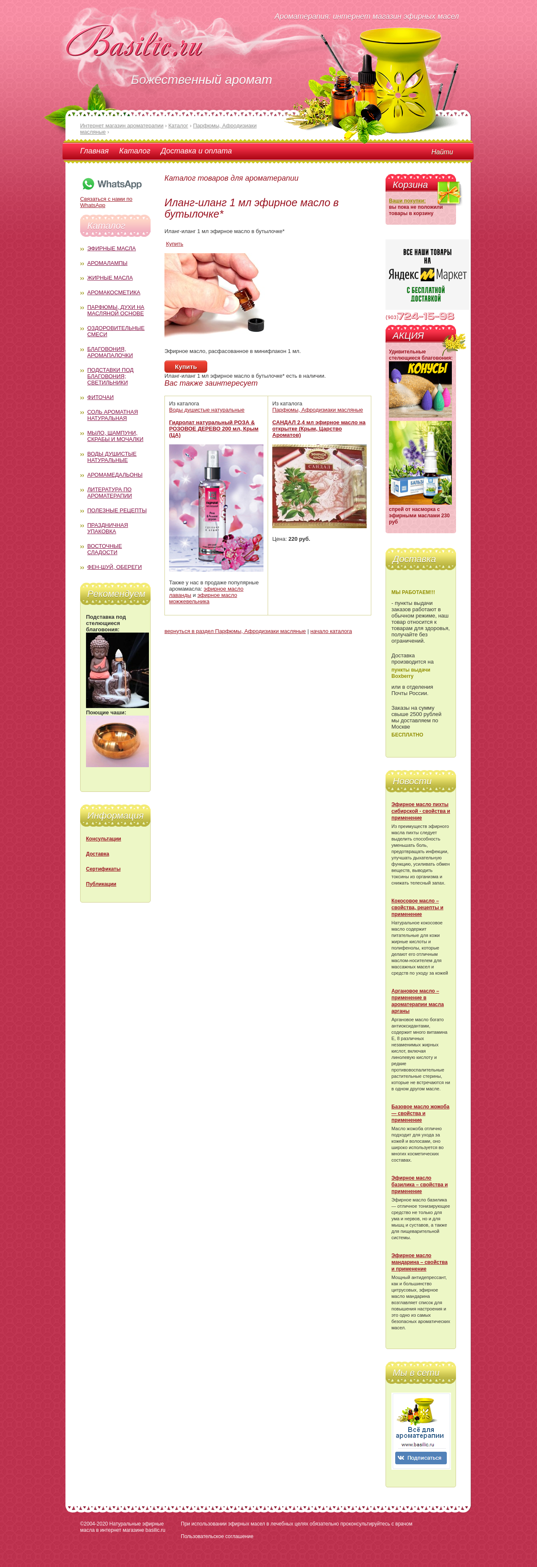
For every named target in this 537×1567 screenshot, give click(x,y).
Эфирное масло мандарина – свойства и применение (419, 1262)
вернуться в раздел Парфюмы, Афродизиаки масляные (235, 631)
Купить (174, 244)
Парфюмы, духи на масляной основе (115, 310)
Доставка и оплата (196, 151)
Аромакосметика (113, 292)
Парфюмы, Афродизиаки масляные (317, 410)
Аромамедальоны (115, 475)
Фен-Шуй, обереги (114, 567)
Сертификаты (103, 869)
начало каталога (331, 631)
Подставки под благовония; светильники (110, 376)
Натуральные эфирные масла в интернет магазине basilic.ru (122, 1527)
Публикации (101, 884)
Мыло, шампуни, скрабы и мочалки (115, 436)
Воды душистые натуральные (112, 457)
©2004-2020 (94, 1524)
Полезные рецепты (117, 510)
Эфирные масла (111, 248)
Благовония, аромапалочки (110, 352)
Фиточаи (100, 397)
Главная (94, 151)
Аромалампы (107, 263)
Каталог (134, 151)
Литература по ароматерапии (109, 492)
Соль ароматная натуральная (112, 415)
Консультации (103, 839)
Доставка (97, 854)
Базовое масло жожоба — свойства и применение (420, 1113)
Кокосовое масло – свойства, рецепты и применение (417, 907)
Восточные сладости (104, 549)
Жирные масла (110, 278)
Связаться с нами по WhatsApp (111, 198)
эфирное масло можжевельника (203, 598)
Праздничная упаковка (107, 528)
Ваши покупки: (407, 201)
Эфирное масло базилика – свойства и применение (419, 1184)
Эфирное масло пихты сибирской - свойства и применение (420, 811)
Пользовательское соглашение (217, 1536)
